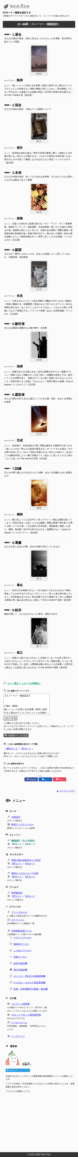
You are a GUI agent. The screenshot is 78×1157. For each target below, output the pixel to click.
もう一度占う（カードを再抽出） (24, 683)
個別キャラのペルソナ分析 (25, 873)
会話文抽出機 (20, 963)
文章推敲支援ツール (21, 931)
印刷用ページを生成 (17, 735)
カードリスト (18, 920)
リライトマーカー (22, 937)
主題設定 (15, 817)
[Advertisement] (40, 1121)
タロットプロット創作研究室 (26, 1015)
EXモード (30, 844)
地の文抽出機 (20, 970)
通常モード (12, 748)
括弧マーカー (20, 957)
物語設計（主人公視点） (23, 840)
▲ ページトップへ (65, 791)
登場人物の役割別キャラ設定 (26, 860)
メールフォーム (19, 1022)
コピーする (10, 718)
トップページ (18, 1036)
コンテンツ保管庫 (21, 1004)
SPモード (26, 748)
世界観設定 (17, 893)
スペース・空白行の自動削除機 (29, 976)
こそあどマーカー (22, 950)
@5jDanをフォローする (18, 1070)
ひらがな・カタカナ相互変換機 (29, 982)
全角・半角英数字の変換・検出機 (30, 989)
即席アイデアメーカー (22, 824)
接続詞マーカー (21, 944)
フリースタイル (19, 912)
